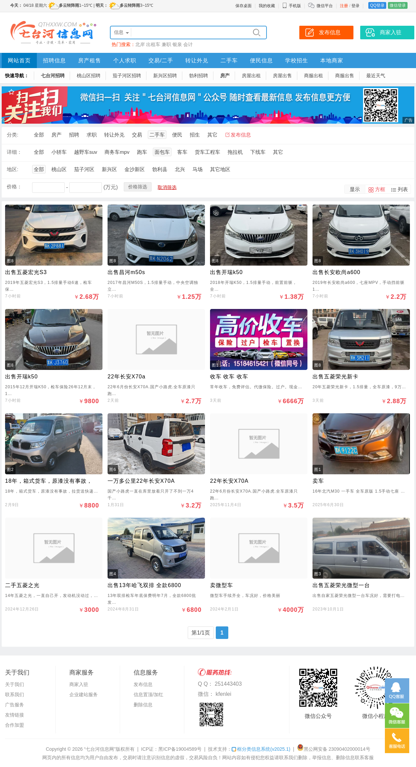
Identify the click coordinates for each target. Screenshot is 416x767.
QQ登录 (377, 5)
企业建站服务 (83, 694)
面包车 (162, 152)
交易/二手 (160, 60)
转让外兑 (196, 60)
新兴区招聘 (165, 75)
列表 (403, 189)
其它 (212, 135)
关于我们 (14, 684)
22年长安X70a (126, 376)
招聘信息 (54, 60)
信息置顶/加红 (148, 694)
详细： (14, 152)
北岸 (140, 44)
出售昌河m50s (126, 272)
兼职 (166, 44)
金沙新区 (134, 169)
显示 (355, 189)
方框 (380, 189)
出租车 (153, 44)
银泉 (177, 44)
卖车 (318, 481)
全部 (39, 135)
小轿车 (59, 152)
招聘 (74, 135)
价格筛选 (137, 186)
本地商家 (331, 60)
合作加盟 (14, 725)
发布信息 (241, 135)
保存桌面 (243, 5)
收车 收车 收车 (229, 376)
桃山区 (59, 169)
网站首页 (19, 60)
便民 (177, 135)
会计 (188, 44)
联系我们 (14, 694)
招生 (195, 135)
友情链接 (14, 715)
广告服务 (14, 704)
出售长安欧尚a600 (337, 272)
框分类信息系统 (261, 749)
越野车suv (85, 152)
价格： (14, 186)
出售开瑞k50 (226, 272)
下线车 (257, 152)
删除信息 (143, 704)
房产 (225, 75)
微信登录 (398, 5)
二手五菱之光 (22, 585)
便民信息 (261, 60)
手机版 (291, 5)
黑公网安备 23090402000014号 (333, 749)
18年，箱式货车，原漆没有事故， (48, 481)
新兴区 (109, 169)
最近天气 (375, 75)
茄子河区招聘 (127, 75)
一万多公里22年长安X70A (141, 481)
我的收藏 (267, 5)
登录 (355, 5)
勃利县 (159, 169)
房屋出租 (251, 75)
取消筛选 (167, 187)
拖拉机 (235, 152)
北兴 (180, 169)
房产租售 (89, 60)
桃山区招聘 (88, 75)
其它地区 (220, 169)
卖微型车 (221, 585)
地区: (12, 169)
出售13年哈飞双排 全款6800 (144, 585)
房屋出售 (282, 75)
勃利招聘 (198, 75)
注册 (344, 5)
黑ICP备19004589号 (180, 749)
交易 (137, 135)
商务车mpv (117, 152)
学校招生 (296, 60)
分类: (12, 135)
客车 (182, 152)
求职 (92, 135)
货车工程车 (207, 152)
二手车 (229, 60)
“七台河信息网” (100, 749)
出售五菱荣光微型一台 (341, 585)
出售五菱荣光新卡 (336, 376)
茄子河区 (84, 169)
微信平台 (325, 5)
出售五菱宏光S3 (26, 272)
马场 (197, 169)
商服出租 (313, 75)
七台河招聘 (53, 75)
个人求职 (124, 60)
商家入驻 (78, 684)
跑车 (142, 152)
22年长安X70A (229, 481)
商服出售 (344, 75)
